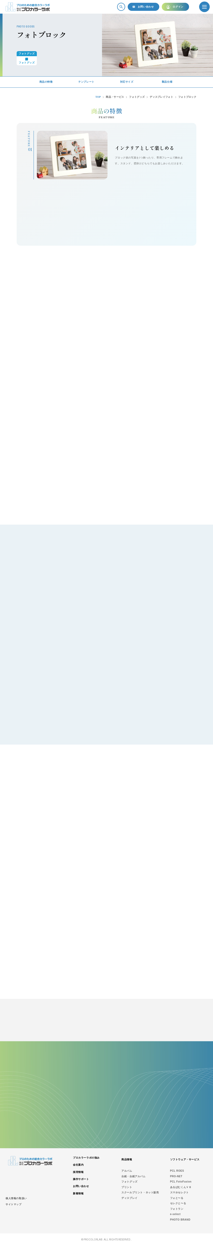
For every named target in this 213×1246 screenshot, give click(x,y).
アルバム (126, 1170)
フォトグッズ (129, 1181)
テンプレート (86, 81)
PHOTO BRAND (180, 1219)
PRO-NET (176, 1176)
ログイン (178, 6)
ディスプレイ (129, 1198)
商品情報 (126, 1159)
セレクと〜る (178, 1203)
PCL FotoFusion (181, 1181)
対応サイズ (127, 81)
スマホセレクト (179, 1192)
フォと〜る (176, 1198)
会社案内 (78, 1164)
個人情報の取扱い (16, 1198)
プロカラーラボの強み (86, 1157)
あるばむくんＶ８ (181, 1187)
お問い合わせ (146, 6)
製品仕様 (167, 81)
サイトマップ (14, 1204)
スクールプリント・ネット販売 (140, 1192)
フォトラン (176, 1208)
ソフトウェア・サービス (185, 1159)
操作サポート (81, 1179)
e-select (175, 1214)
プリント (126, 1187)
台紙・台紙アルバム (133, 1176)
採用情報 (78, 1172)
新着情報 (78, 1193)
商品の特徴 (46, 81)
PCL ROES (177, 1170)
